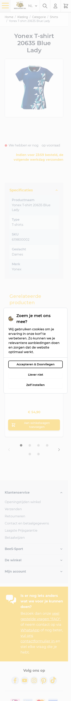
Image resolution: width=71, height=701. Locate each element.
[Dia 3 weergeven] (38, 445)
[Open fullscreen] (34, 88)
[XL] (34, 382)
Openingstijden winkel (23, 502)
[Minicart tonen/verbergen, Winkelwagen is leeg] (66, 6)
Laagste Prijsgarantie (21, 530)
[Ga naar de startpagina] (20, 5)
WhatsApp (30, 630)
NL (32, 6)
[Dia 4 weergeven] (47, 445)
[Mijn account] (55, 6)
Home (9, 17)
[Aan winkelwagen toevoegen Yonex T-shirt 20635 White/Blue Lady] (34, 424)
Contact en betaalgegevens (27, 523)
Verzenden (13, 509)
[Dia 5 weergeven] (29, 454)
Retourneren (15, 516)
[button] (34, 492)
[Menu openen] (5, 5)
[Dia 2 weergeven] (29, 445)
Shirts (54, 17)
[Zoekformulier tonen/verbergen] (45, 6)
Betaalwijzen (15, 538)
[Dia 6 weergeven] (38, 454)
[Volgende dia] (59, 449)
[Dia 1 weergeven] (21, 445)
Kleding (22, 17)
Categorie (39, 17)
